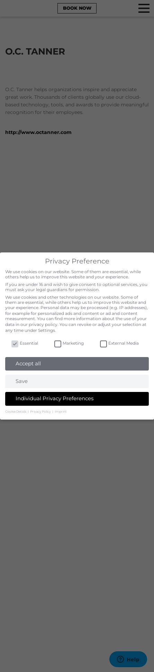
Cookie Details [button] (16, 411)
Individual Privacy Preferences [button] (54, 398)
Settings (46, 330)
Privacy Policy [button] (41, 411)
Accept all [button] (28, 363)
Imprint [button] (61, 411)
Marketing (69, 343)
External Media (119, 343)
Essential (24, 343)
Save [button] (22, 381)
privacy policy (43, 324)
